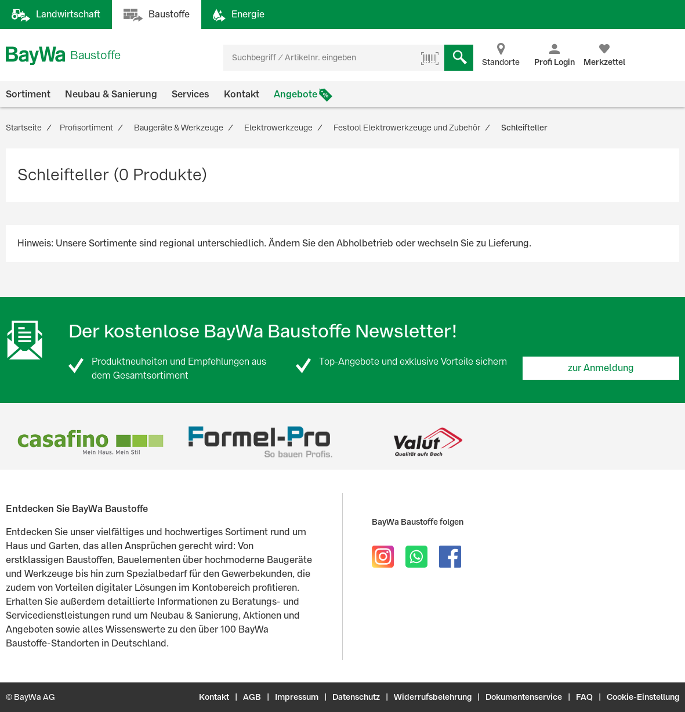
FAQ (584, 697)
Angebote (295, 94)
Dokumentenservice (523, 697)
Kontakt (241, 94)
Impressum (296, 697)
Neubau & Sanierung (111, 94)
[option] (90, 442)
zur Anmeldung (601, 368)
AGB (252, 697)
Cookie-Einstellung (643, 697)
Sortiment (28, 94)
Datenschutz (356, 697)
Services (190, 94)
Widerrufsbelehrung (433, 697)
